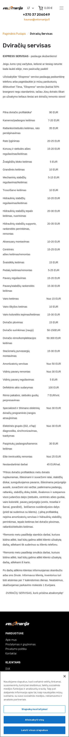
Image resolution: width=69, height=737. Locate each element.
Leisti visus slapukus (34, 730)
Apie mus (11, 639)
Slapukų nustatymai (34, 709)
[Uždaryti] (65, 676)
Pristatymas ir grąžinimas (20, 644)
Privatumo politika (16, 649)
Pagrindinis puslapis (14, 33)
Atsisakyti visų (34, 720)
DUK (7, 668)
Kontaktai (10, 653)
